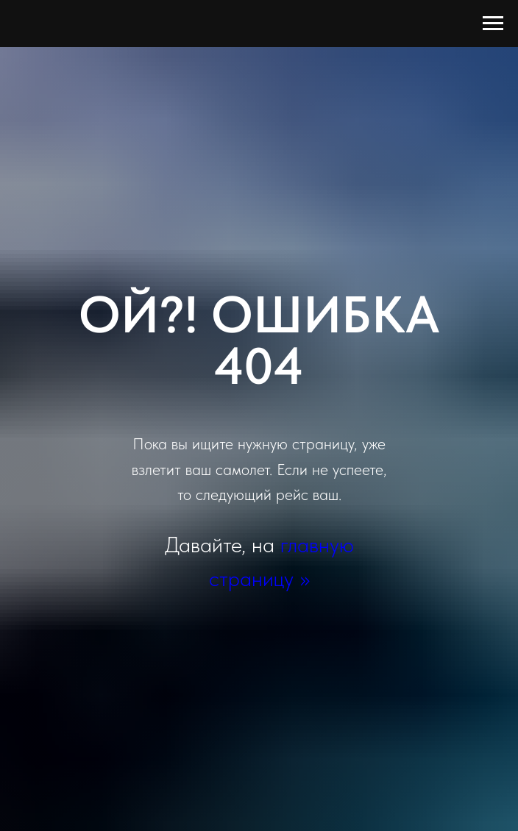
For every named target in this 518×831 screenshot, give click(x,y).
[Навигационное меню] (493, 23)
